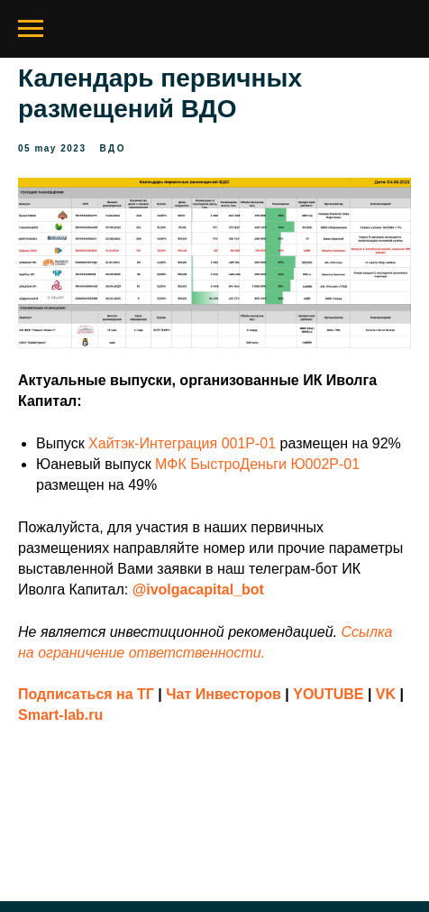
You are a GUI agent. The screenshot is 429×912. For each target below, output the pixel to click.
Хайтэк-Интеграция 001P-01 (182, 443)
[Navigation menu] (30, 29)
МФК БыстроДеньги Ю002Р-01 (257, 464)
